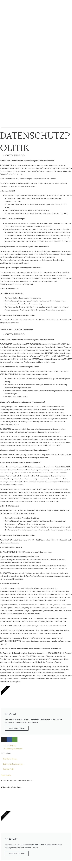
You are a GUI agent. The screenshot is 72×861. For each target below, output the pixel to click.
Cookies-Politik (8, 769)
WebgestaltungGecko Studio (11, 787)
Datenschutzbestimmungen (13, 764)
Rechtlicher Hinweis (10, 759)
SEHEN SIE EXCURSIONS (17, 728)
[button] (36, 127)
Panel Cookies (6, 775)
